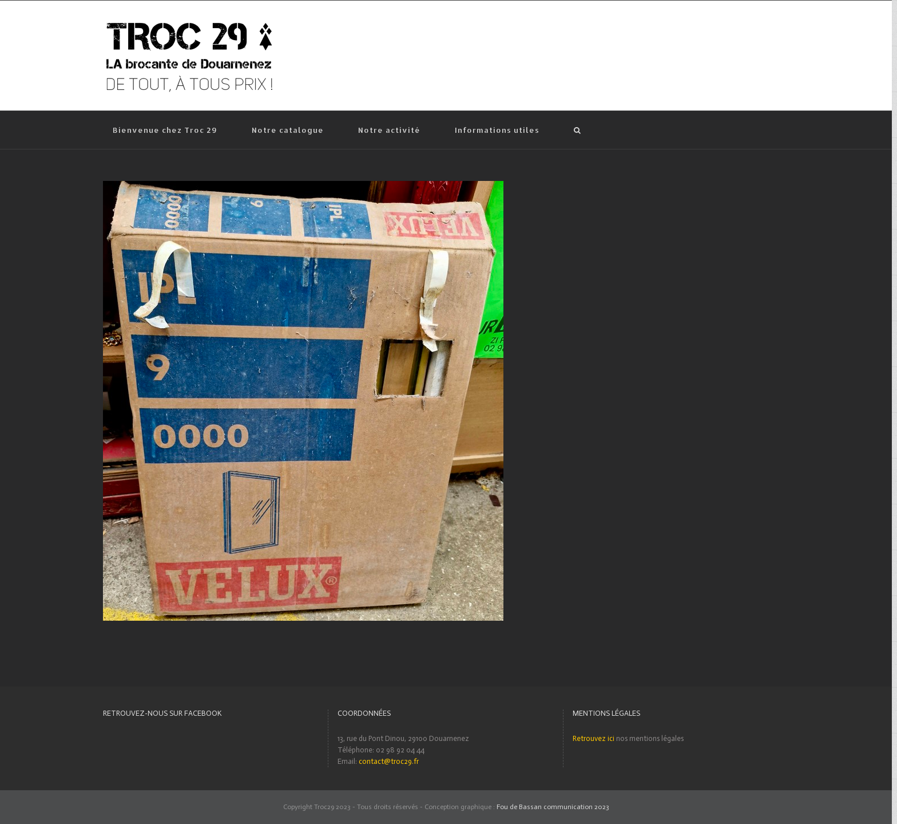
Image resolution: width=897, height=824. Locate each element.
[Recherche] (578, 130)
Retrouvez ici (593, 738)
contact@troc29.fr (389, 761)
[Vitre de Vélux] (303, 186)
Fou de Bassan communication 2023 (553, 807)
